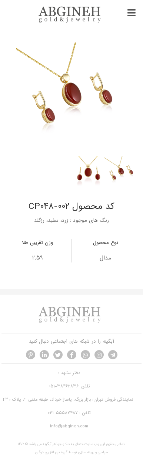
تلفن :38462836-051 (69, 386)
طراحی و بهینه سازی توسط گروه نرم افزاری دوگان (71, 452)
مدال (105, 258)
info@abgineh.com (69, 426)
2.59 (37, 258)
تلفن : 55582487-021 (69, 413)
